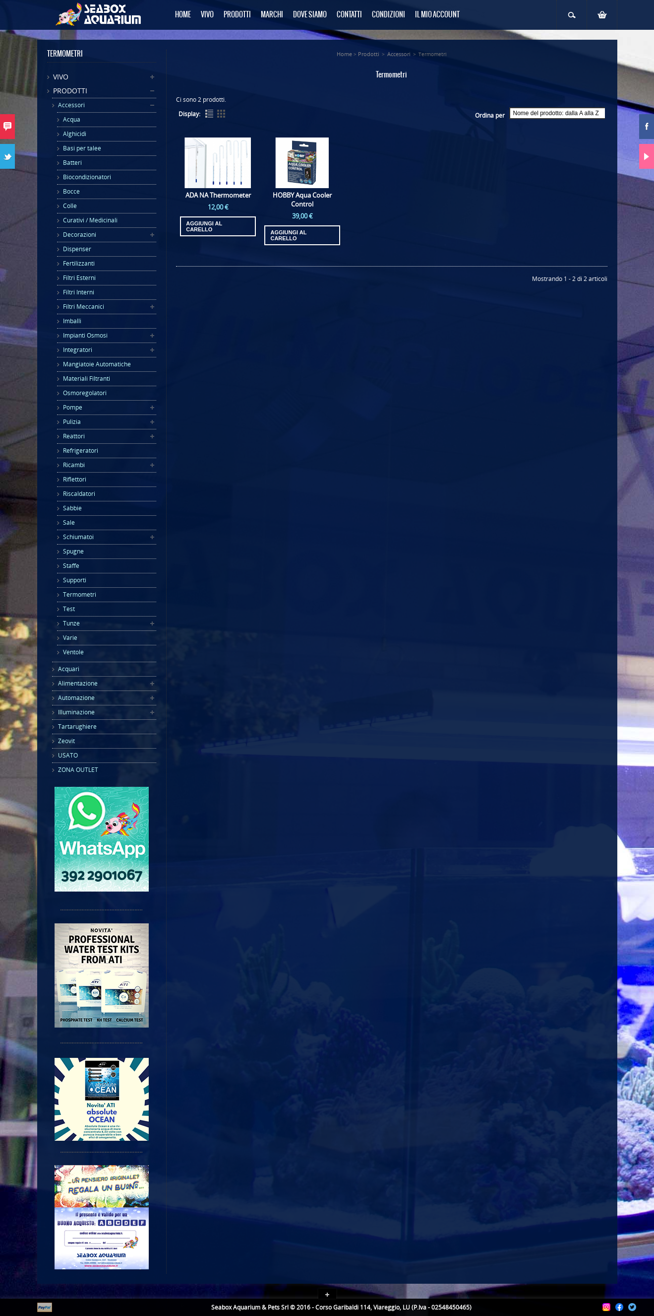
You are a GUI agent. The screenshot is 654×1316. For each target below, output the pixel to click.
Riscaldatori (79, 493)
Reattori (74, 436)
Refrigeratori (80, 450)
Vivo (60, 76)
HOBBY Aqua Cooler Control (302, 199)
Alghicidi (74, 134)
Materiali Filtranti (86, 378)
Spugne (73, 551)
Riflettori (74, 479)
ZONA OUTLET (78, 769)
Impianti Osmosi (85, 335)
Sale (69, 522)
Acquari (68, 669)
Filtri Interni (78, 292)
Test (69, 609)
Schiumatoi (78, 537)
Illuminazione (76, 712)
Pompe (72, 407)
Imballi (72, 321)
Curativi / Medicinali (90, 220)
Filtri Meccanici (83, 306)
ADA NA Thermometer (218, 195)
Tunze (71, 623)
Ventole (73, 652)
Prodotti (70, 90)
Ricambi (74, 465)
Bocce (71, 191)
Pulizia (72, 421)
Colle (70, 206)
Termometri (79, 594)
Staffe (71, 565)
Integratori (77, 350)
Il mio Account (437, 15)
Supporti (74, 580)
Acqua (71, 119)
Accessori (71, 105)
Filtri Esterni (79, 278)
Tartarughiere (77, 726)
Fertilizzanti (79, 263)
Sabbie (72, 508)
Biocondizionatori (87, 177)
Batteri (72, 162)
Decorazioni (79, 234)
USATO (68, 755)
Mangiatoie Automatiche (97, 364)
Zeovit (66, 741)
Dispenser (77, 249)
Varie (70, 637)
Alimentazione (78, 683)
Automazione (76, 697)
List (209, 114)
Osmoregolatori (85, 393)
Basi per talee (82, 148)
